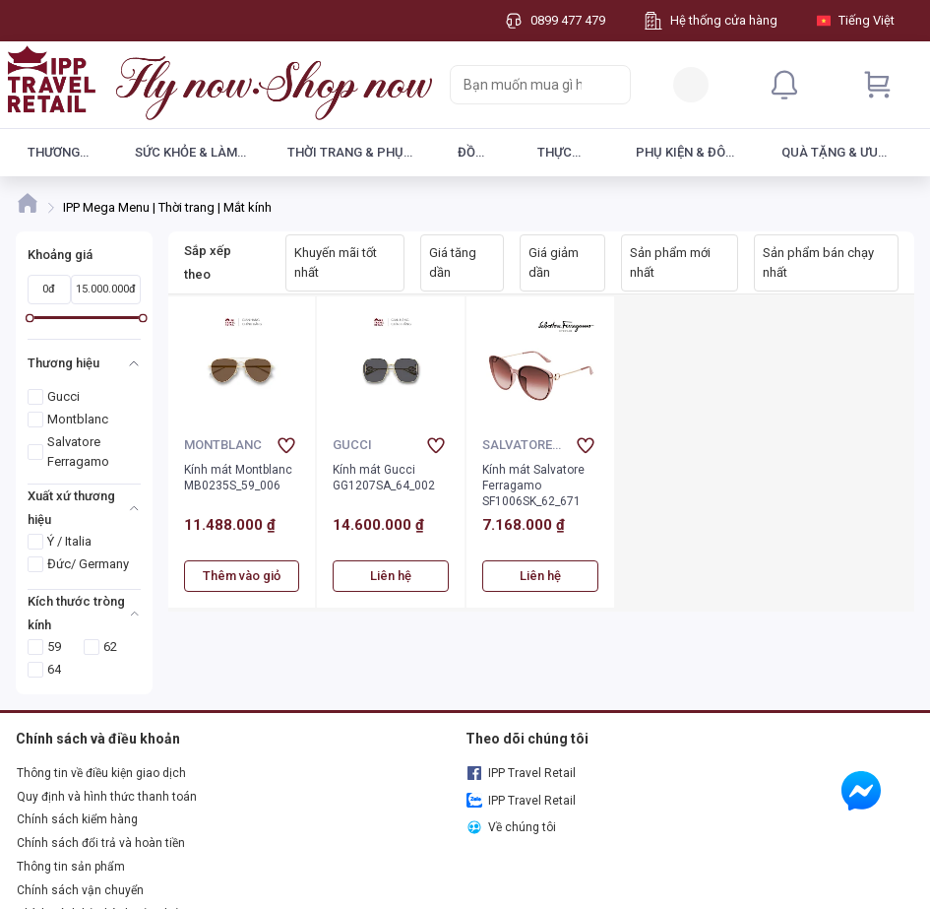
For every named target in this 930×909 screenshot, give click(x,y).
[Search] (611, 84)
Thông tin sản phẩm (71, 867)
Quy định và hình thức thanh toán (107, 797)
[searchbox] (522, 84)
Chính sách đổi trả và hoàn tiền (101, 843)
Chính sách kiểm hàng (77, 819)
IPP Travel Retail (521, 773)
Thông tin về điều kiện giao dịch (101, 773)
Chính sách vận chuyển (80, 890)
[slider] (30, 317)
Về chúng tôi (511, 827)
